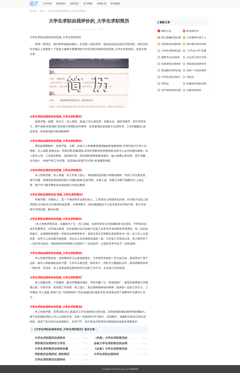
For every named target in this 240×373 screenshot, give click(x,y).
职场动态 (60, 3)
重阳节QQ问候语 (170, 57)
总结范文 (74, 3)
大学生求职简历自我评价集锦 (51, 348)
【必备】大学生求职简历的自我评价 (110, 348)
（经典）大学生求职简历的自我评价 (110, 337)
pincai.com (125, 369)
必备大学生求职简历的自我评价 (110, 343)
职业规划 (115, 3)
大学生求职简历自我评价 (50, 337)
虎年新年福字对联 (196, 44)
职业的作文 (193, 31)
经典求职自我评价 (171, 64)
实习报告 (88, 3)
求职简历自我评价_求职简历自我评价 (52, 354)
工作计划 (47, 3)
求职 (42, 11)
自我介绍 (101, 3)
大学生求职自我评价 (106, 354)
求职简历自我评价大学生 (50, 343)
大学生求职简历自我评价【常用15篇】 (50, 359)
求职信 (190, 77)
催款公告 (166, 31)
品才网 (33, 11)
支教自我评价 (194, 90)
